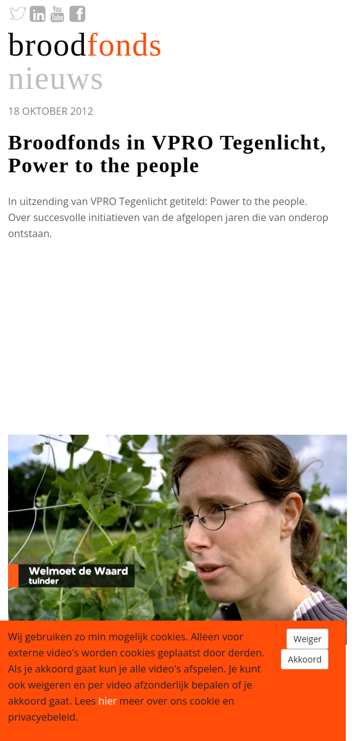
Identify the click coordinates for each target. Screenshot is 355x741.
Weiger (307, 639)
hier (107, 701)
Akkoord (305, 659)
